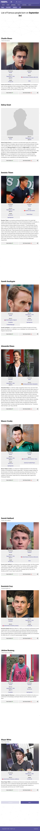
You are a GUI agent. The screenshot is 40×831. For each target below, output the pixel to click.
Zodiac (19, 4)
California (17, 779)
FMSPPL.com (12, 828)
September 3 (9, 76)
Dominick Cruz (7, 586)
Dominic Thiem (7, 173)
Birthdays (13, 4)
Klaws (29, 379)
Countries (24, 4)
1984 (13, 458)
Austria (27, 210)
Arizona (16, 625)
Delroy (10, 138)
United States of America (28, 77)
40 (30, 621)
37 (11, 689)
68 (30, 139)
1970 (32, 314)
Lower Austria (32, 210)
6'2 (12, 561)
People (3, 4)
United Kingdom (9, 320)
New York (36, 77)
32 (11, 211)
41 (11, 459)
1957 (32, 138)
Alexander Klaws (7, 346)
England (15, 320)
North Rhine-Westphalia (32, 384)
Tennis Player (29, 214)
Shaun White (6, 740)
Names (8, 4)
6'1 (12, 215)
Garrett (10, 552)
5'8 (31, 625)
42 (11, 384)
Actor (29, 81)
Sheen (29, 72)
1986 (32, 773)
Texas (36, 458)
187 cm (9, 561)
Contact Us (36, 828)
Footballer (10, 322)
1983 (13, 383)
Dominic (10, 206)
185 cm (9, 215)
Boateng (29, 684)
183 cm (28, 320)
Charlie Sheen (6, 38)
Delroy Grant (6, 105)
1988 (13, 688)
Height (29, 4)
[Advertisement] (20, 26)
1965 (13, 76)
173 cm (28, 625)
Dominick (11, 621)
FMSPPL (4, 2)
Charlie (10, 72)
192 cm (28, 689)
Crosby (29, 454)
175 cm (9, 81)
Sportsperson (10, 217)
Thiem (29, 206)
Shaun (10, 774)
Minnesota (36, 556)
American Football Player (29, 462)
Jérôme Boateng (7, 650)
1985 (32, 620)
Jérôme (10, 684)
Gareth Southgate (8, 281)
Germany (25, 384)
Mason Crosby (6, 421)
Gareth (10, 315)
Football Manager (10, 324)
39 (30, 775)
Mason (10, 454)
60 (11, 77)
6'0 (31, 320)
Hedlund (29, 552)
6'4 (31, 689)
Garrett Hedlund (7, 518)
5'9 (12, 81)
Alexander (10, 379)
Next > (29, 802)
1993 (13, 209)
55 (30, 316)
